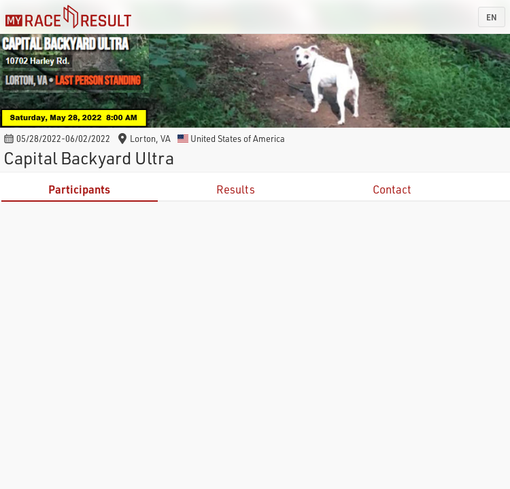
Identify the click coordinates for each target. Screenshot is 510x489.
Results (235, 189)
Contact (392, 189)
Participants (79, 189)
